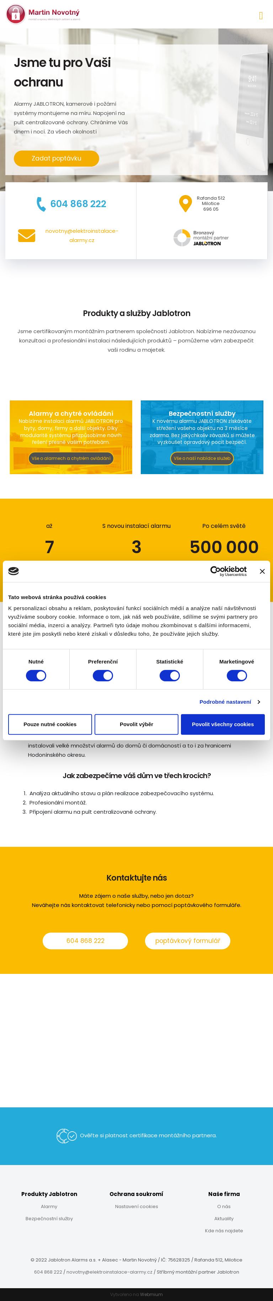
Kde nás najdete (224, 1230)
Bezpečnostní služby (49, 1218)
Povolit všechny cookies (223, 724)
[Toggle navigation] (261, 14)
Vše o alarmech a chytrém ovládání (71, 458)
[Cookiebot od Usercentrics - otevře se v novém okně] (215, 571)
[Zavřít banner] (262, 571)
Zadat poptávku (56, 158)
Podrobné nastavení (225, 702)
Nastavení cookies (136, 1206)
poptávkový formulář (187, 941)
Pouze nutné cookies (49, 724)
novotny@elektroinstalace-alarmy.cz (109, 1272)
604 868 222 (85, 941)
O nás (224, 1206)
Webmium (151, 1294)
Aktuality (224, 1218)
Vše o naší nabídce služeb (202, 458)
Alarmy (49, 1206)
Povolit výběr (136, 724)
